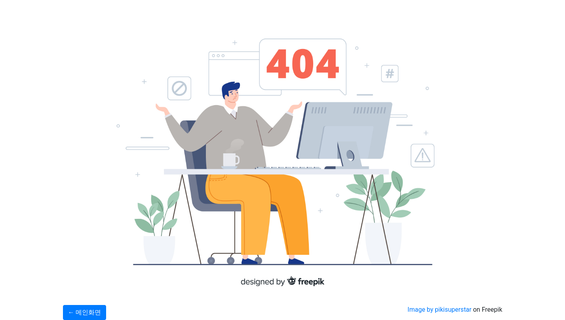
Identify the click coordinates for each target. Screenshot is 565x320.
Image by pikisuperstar (439, 309)
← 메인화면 (84, 312)
